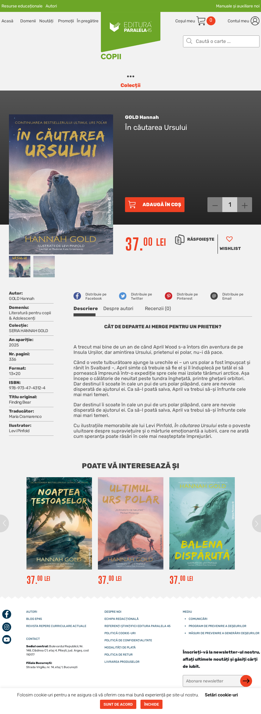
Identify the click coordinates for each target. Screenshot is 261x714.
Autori (51, 6)
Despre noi (112, 612)
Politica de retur (118, 655)
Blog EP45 (34, 619)
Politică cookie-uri (120, 633)
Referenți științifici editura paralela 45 (137, 626)
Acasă (7, 21)
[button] (229, 244)
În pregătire (86, 21)
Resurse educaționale (22, 6)
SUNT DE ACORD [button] (118, 704)
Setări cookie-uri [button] (221, 695)
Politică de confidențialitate (128, 640)
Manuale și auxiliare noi (238, 6)
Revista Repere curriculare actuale (56, 626)
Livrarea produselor (122, 662)
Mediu (187, 612)
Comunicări (198, 619)
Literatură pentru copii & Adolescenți (30, 315)
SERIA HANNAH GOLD (28, 330)
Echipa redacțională (121, 619)
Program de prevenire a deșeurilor (217, 626)
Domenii (28, 21)
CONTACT (33, 639)
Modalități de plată (120, 647)
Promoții (66, 21)
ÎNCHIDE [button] (151, 704)
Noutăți (46, 21)
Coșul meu (185, 21)
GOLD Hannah (142, 117)
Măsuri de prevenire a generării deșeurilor (224, 633)
